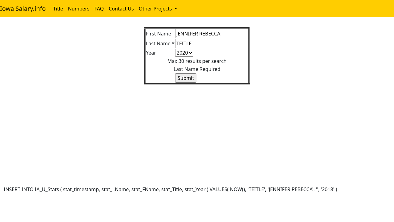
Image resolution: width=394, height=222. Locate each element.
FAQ (99, 8)
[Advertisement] (188, 127)
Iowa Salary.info (23, 8)
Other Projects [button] (156, 8)
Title (58, 8)
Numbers (79, 8)
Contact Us (121, 8)
